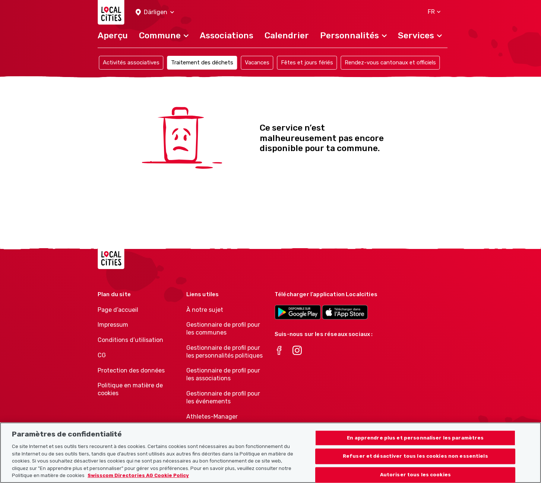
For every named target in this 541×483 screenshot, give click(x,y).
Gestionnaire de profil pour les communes (223, 328)
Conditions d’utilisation (130, 339)
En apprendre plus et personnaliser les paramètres (415, 443)
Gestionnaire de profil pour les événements (223, 397)
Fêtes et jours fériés (307, 62)
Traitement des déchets (202, 62)
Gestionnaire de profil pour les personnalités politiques (224, 351)
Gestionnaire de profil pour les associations (223, 374)
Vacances (257, 62)
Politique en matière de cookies (130, 389)
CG (102, 355)
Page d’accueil (118, 309)
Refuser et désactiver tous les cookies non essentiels (415, 461)
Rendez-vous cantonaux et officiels (390, 62)
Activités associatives (131, 62)
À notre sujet (204, 309)
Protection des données (131, 370)
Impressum (113, 324)
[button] (155, 12)
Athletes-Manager (212, 416)
